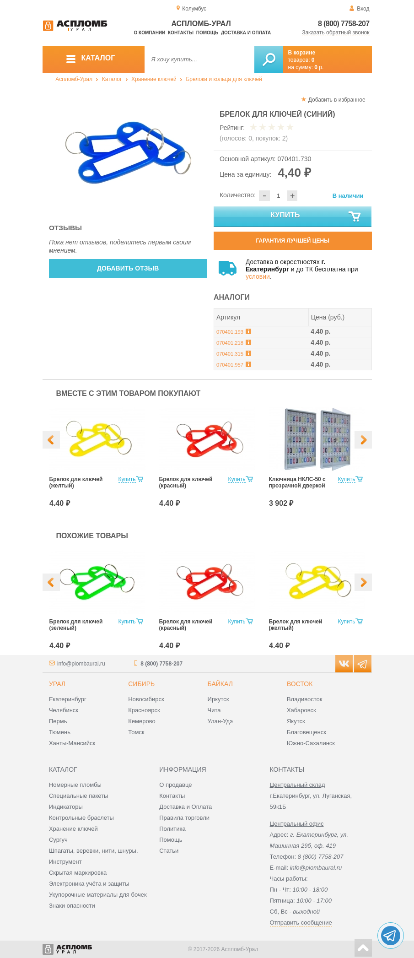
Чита (214, 710)
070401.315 (229, 354)
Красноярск (144, 710)
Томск (136, 732)
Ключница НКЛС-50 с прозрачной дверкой (297, 482)
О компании (150, 32)
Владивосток (305, 699)
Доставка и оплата (246, 32)
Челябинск (63, 710)
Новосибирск (146, 699)
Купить (316, 217)
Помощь (207, 32)
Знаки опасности (72, 905)
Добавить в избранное (337, 100)
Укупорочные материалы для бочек (98, 894)
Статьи (168, 850)
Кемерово (141, 721)
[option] (128, 151)
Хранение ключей (154, 79)
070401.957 (229, 365)
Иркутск (218, 699)
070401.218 (229, 343)
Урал (57, 683)
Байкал (220, 683)
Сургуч (58, 839)
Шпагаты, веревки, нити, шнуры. (93, 850)
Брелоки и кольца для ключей (224, 79)
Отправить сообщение (301, 922)
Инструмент (65, 861)
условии (258, 276)
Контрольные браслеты (81, 817)
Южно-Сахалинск (311, 743)
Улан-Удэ (220, 721)
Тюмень (59, 732)
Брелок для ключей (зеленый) (76, 624)
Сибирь (141, 683)
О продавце (175, 784)
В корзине (302, 52)
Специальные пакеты (78, 795)
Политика (172, 828)
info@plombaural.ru (81, 663)
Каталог (112, 79)
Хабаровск (301, 710)
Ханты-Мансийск (72, 743)
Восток (299, 683)
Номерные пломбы (75, 784)
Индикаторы (66, 806)
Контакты (181, 32)
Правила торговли (184, 817)
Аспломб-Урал (73, 79)
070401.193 (229, 332)
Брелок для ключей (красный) (186, 482)
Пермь (58, 721)
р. (318, 67)
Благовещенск (306, 732)
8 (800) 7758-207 (344, 23)
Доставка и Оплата (185, 806)
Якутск (296, 721)
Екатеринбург (67, 699)
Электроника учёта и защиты (89, 883)
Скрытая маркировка (78, 872)
